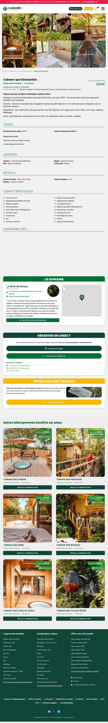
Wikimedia (98, 315)
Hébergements (12, 71)
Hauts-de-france (11, 87)
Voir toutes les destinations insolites (49, 687)
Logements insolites (13, 634)
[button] (103, 9)
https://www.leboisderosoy (19, 296)
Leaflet (93, 315)
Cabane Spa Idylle (14, 546)
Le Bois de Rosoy (17, 286)
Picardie (25, 87)
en (24, 389)
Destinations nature (47, 634)
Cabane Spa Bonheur (68, 546)
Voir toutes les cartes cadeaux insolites (84, 673)
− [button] (64, 290)
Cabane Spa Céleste (15, 480)
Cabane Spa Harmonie (69, 480)
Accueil (4, 71)
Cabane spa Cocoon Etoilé (71, 611)
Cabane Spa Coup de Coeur (19, 611)
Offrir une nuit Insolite (82, 634)
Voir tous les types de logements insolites (17, 683)
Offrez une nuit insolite (14, 389)
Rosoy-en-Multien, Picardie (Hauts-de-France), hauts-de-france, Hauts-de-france (50, 89)
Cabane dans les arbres (25, 71)
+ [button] (64, 287)
